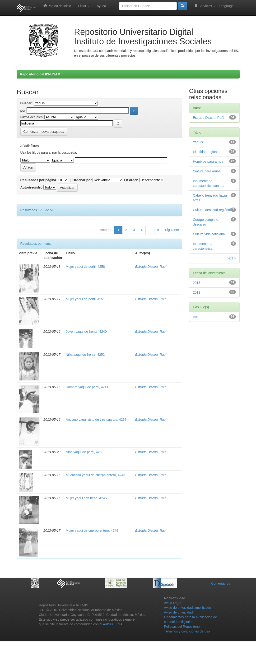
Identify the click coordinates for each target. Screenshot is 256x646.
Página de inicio (57, 6)
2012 (196, 292)
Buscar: (26, 103)
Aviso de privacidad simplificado (187, 607)
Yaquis (198, 142)
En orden (131, 180)
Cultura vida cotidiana (209, 234)
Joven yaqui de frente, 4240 (86, 331)
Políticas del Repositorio (182, 626)
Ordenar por (82, 180)
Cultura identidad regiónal (212, 210)
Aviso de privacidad (178, 612)
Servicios (204, 6)
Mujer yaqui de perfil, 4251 (85, 299)
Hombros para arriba (208, 161)
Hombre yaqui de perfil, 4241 (87, 387)
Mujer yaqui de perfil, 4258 (85, 266)
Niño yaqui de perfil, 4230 (84, 452)
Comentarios (220, 583)
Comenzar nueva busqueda (43, 132)
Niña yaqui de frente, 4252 (85, 354)
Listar (84, 6)
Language (227, 6)
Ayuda (101, 6)
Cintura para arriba (207, 171)
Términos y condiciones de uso (187, 631)
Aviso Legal (172, 603)
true (196, 317)
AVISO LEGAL (114, 624)
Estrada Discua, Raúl (151, 266)
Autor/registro (31, 187)
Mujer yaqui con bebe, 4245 (86, 498)
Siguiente (172, 230)
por (23, 110)
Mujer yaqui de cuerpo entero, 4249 (92, 530)
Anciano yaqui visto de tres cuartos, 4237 (96, 419)
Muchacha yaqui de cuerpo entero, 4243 (95, 475)
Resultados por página (38, 180)
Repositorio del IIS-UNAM (40, 74)
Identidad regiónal (206, 152)
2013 (196, 283)
